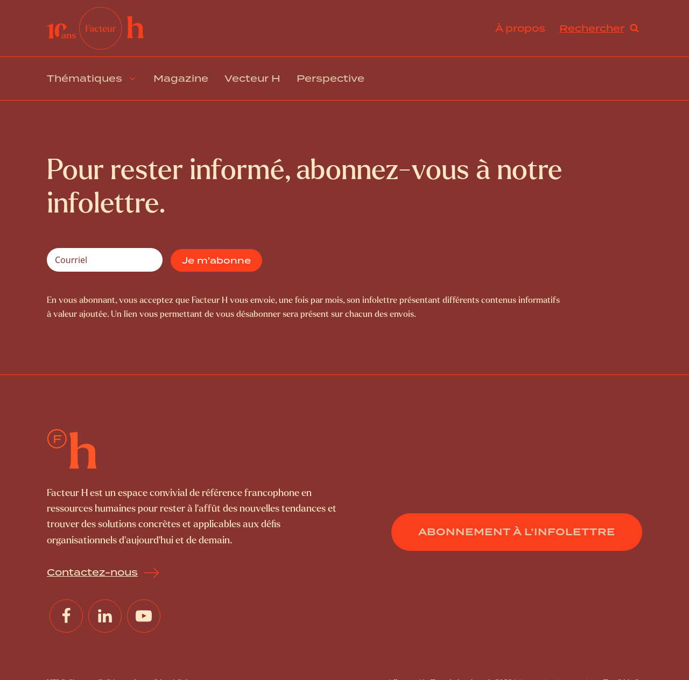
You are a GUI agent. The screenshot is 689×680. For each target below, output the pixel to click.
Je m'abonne (216, 260)
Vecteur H (252, 78)
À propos (520, 28)
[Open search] (599, 28)
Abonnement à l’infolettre (516, 532)
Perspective (330, 78)
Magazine (180, 78)
